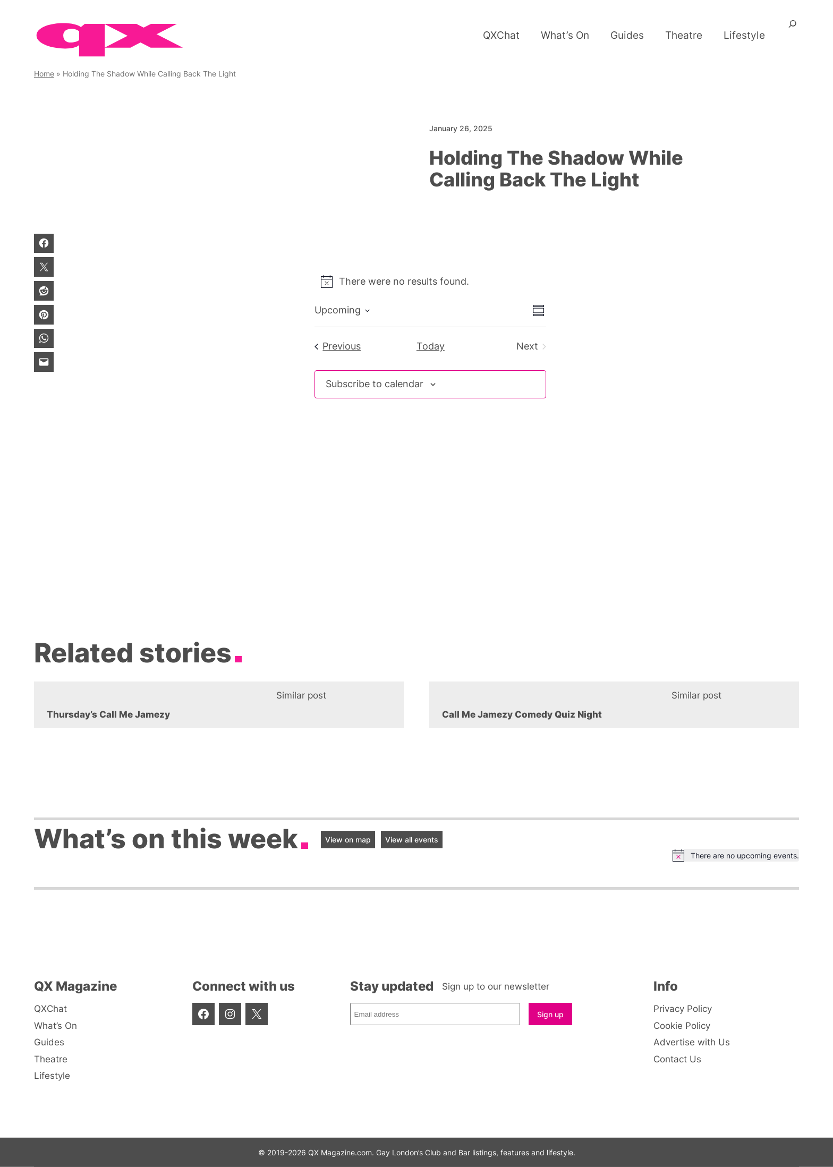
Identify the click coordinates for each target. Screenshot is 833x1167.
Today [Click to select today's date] (430, 346)
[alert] (430, 282)
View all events (411, 839)
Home (44, 73)
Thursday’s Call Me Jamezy (108, 714)
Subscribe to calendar (374, 383)
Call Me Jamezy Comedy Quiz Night (522, 714)
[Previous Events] (337, 346)
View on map (348, 839)
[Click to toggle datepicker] (342, 310)
